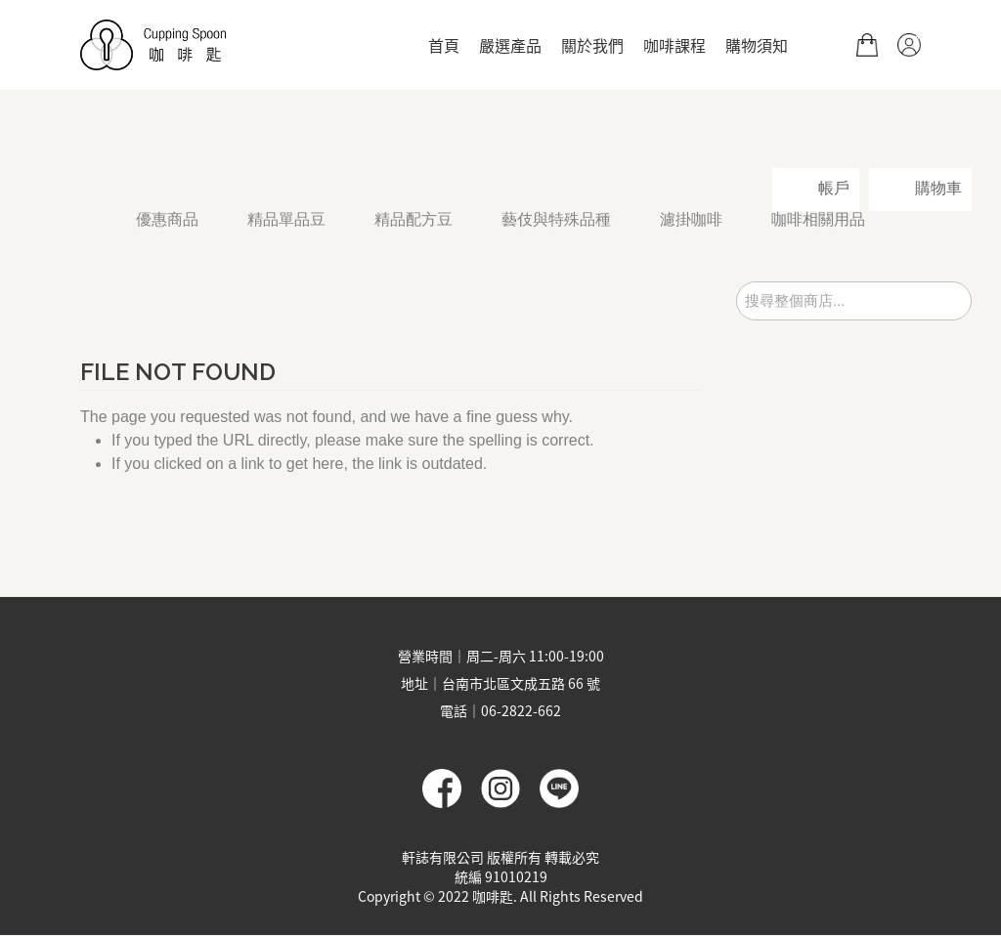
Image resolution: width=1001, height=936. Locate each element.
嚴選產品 (510, 45)
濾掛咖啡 (691, 219)
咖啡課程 (674, 45)
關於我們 (592, 45)
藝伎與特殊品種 (556, 219)
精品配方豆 (413, 219)
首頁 (443, 45)
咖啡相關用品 (818, 219)
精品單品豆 (286, 219)
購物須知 (756, 45)
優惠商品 (167, 219)
